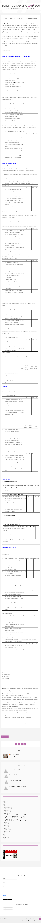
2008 (5, 837)
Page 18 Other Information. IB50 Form (17, 786)
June (6, 823)
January (7, 831)
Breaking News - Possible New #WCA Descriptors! (15, 817)
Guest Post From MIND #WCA (11, 819)
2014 (5, 802)
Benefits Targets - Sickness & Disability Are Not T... (16, 820)
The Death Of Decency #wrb (15, 780)
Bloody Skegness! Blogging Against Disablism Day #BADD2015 (22, 769)
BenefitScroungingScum (15, 754)
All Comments (7, 910)
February (7, 829)
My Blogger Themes (36, 920)
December (7, 807)
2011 (5, 832)
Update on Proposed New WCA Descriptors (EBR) (15, 814)
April (6, 826)
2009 (5, 835)
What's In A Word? (13, 774)
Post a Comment (4, 740)
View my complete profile (14, 756)
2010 (5, 834)
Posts (5, 908)
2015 (5, 801)
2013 (5, 804)
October (7, 810)
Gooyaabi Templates (30, 918)
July (6, 822)
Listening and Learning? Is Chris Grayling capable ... (15, 816)
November (7, 808)
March (6, 828)
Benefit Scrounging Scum (13, 918)
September (7, 811)
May (6, 825)
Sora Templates (27, 920)
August (7, 813)
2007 (5, 838)
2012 (5, 805)
